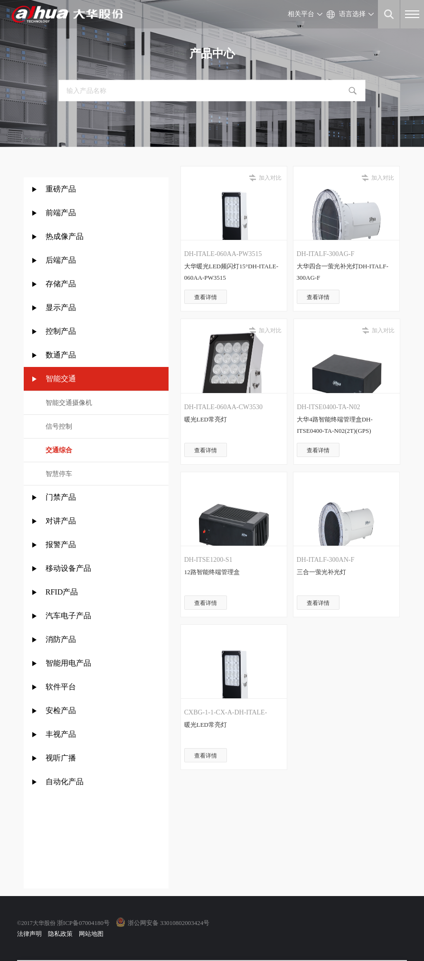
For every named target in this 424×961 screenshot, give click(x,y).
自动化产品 (65, 782)
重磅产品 (61, 189)
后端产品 (61, 260)
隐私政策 (60, 933)
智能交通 (61, 379)
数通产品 (61, 355)
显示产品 (61, 307)
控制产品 (62, 331)
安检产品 (61, 710)
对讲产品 (61, 521)
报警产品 (61, 544)
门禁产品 (61, 497)
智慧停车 (59, 473)
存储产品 (61, 284)
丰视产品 (61, 734)
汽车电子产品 (68, 616)
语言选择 (352, 14)
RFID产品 (62, 592)
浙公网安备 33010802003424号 (168, 922)
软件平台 (61, 687)
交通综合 (59, 450)
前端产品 (61, 213)
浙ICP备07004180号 (83, 922)
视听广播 (61, 758)
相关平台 (301, 14)
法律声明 (29, 933)
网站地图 (91, 933)
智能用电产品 (68, 663)
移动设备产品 (68, 568)
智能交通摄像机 (69, 402)
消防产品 (61, 639)
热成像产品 (65, 236)
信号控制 (59, 426)
